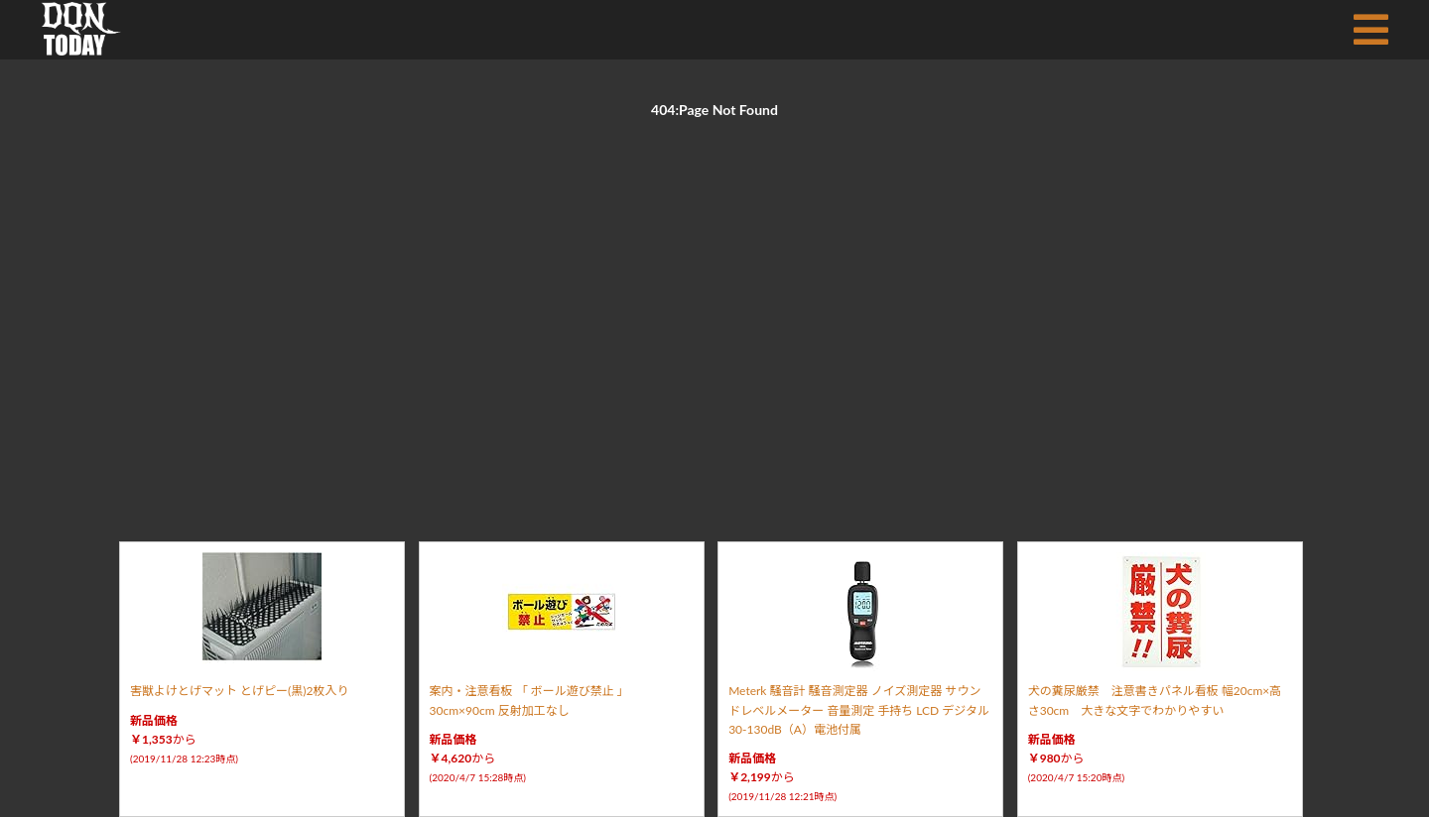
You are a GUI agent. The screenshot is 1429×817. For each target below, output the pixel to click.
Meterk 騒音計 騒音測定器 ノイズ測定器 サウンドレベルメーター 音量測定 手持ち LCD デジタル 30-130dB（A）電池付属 (858, 709)
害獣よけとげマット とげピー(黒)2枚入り (239, 690)
